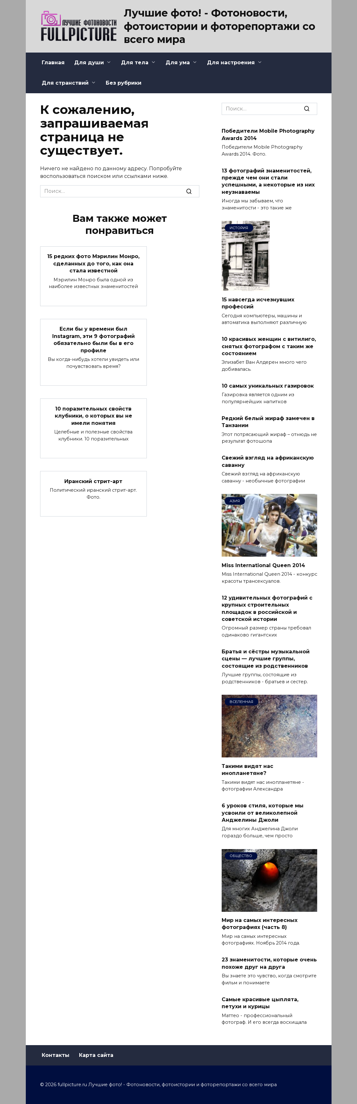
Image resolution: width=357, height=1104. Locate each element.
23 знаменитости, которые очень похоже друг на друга (269, 963)
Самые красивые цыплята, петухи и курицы (260, 1002)
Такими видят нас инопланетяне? (247, 769)
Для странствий (65, 83)
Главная (53, 63)
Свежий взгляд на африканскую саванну (268, 461)
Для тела (134, 63)
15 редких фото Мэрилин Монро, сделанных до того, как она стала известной (93, 263)
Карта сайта (96, 1055)
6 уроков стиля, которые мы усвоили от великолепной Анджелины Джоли (262, 813)
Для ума (178, 63)
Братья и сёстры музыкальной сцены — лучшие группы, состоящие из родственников (266, 659)
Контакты (55, 1055)
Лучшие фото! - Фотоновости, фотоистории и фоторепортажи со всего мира (219, 26)
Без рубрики (123, 83)
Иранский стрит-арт (93, 481)
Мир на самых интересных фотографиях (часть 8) (259, 923)
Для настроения (231, 63)
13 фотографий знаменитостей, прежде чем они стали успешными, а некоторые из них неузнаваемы (268, 181)
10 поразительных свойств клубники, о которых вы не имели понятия (93, 415)
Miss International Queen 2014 (263, 565)
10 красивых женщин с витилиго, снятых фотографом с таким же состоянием (269, 346)
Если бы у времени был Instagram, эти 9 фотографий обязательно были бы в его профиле (93, 339)
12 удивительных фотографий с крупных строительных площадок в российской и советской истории (267, 608)
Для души (89, 63)
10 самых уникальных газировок (268, 386)
